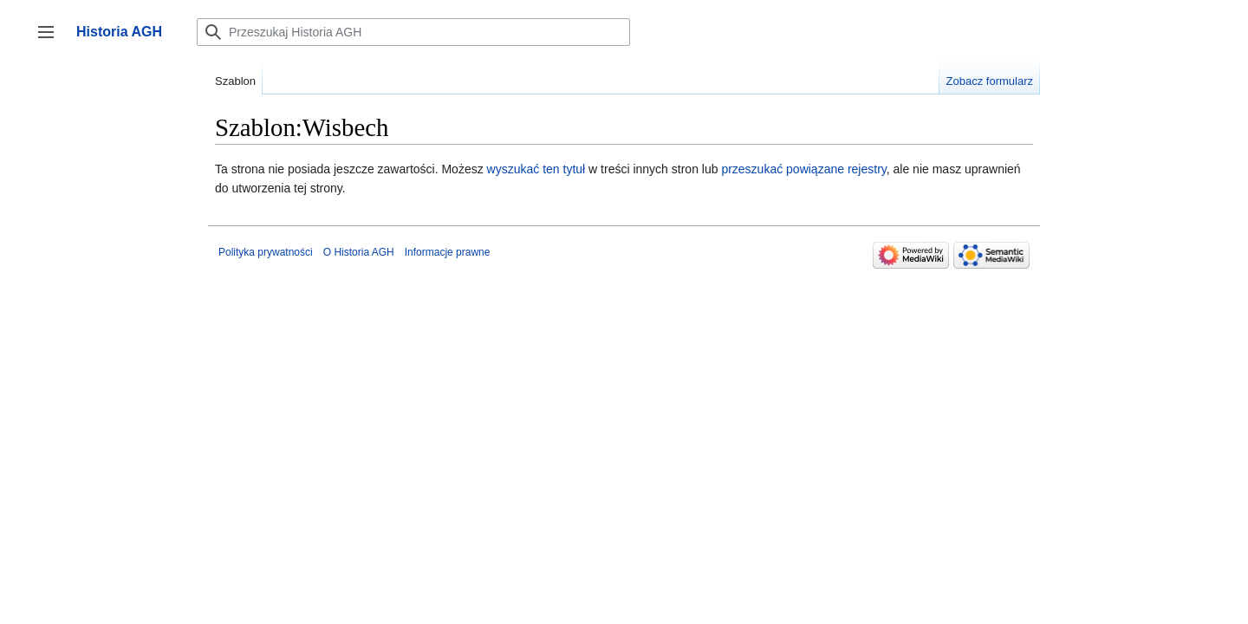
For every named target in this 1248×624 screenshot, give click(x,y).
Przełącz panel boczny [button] (51, 40)
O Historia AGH (358, 252)
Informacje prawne (448, 252)
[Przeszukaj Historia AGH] (413, 32)
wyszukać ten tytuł (536, 169)
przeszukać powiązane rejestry (803, 169)
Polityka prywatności (265, 252)
